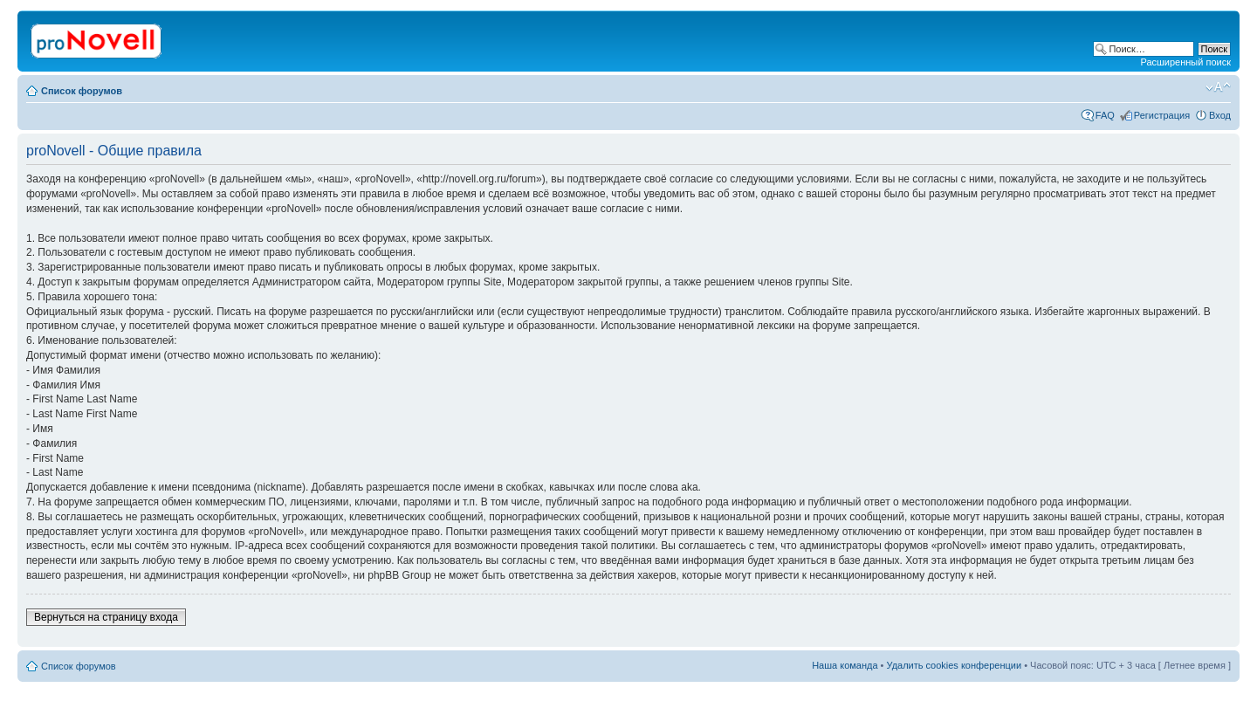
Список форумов (81, 91)
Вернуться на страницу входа (106, 617)
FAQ (1105, 115)
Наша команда (844, 665)
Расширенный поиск (1185, 62)
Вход (1220, 115)
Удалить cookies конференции (954, 665)
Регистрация (1162, 115)
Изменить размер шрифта (1218, 87)
